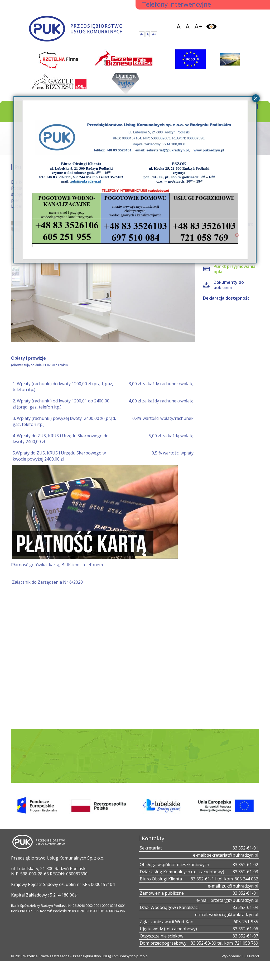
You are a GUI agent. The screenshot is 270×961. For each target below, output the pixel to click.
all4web (237, 235)
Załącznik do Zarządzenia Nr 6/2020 (47, 582)
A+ (198, 26)
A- (180, 26)
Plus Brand (250, 956)
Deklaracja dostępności (226, 298)
